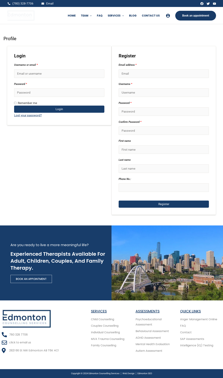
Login (59, 109)
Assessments (148, 311)
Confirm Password (130, 122)
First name (125, 140)
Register (163, 204)
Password (20, 84)
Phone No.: (125, 179)
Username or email (26, 64)
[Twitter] (208, 3)
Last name (125, 159)
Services (99, 311)
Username (125, 84)
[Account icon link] (168, 16)
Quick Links (190, 311)
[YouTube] (214, 3)
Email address (128, 64)
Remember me (25, 103)
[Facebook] (201, 3)
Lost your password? (28, 115)
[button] (90, 16)
